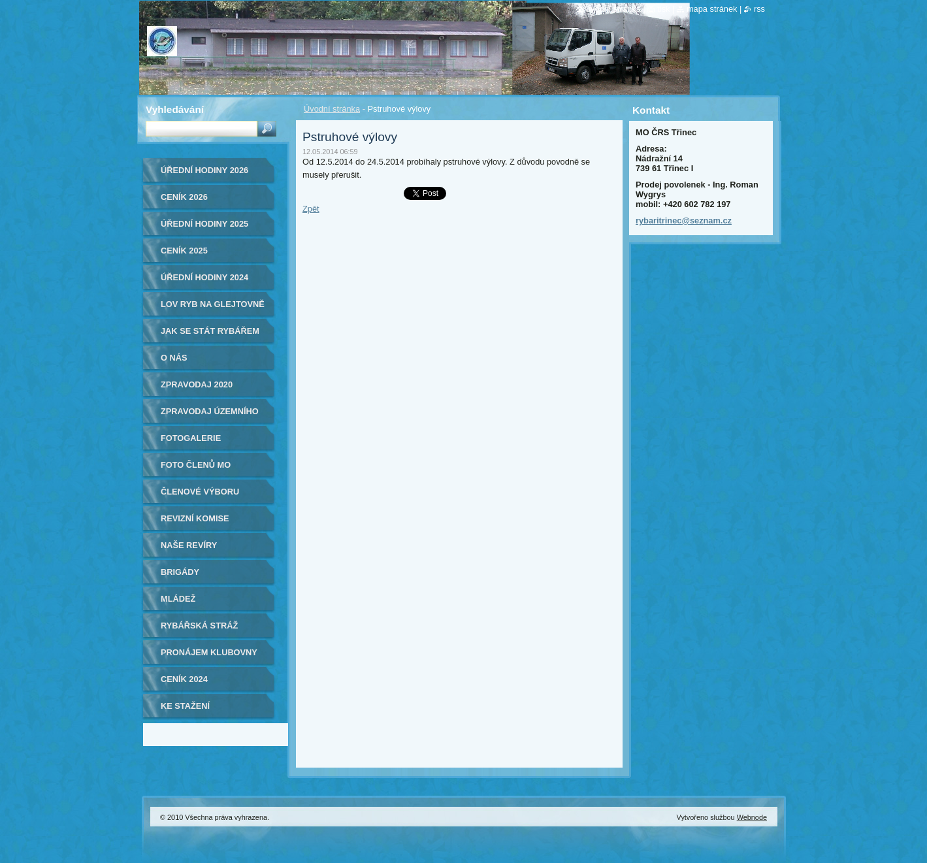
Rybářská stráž (199, 625)
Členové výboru (200, 492)
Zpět (310, 209)
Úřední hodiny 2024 (204, 277)
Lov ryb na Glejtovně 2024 (213, 308)
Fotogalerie (191, 438)
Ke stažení (185, 706)
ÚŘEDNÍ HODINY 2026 (204, 170)
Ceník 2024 (184, 679)
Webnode (752, 817)
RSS (759, 9)
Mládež (178, 599)
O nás (174, 358)
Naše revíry (189, 545)
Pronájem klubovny (209, 652)
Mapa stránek (712, 9)
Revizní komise (195, 518)
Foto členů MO (196, 465)
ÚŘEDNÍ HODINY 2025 (204, 224)
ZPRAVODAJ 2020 (197, 384)
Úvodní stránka (332, 109)
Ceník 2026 (184, 197)
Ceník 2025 (184, 250)
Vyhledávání (175, 109)
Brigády (180, 572)
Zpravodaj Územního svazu (210, 415)
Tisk (663, 9)
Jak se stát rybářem (210, 331)
